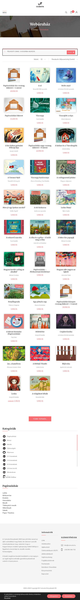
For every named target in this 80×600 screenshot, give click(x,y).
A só (40, 86)
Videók (4, 510)
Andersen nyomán (40, 211)
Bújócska (66, 364)
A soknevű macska (14, 237)
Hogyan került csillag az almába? (14, 271)
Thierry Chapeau (14, 305)
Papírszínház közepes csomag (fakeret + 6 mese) (66, 303)
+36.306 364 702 (70, 550)
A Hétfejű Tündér (40, 364)
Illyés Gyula (66, 211)
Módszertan (6, 495)
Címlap (35, 29)
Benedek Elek (40, 397)
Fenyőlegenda (14, 302)
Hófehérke (40, 332)
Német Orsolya (66, 241)
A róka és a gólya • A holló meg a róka (40, 238)
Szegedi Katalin (40, 335)
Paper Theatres (8, 513)
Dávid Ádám (66, 149)
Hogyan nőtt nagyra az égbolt (66, 271)
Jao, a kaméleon (14, 364)
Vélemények (6, 508)
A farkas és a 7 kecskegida (66, 146)
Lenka (14, 394)
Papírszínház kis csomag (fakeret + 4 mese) (14, 87)
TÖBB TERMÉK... (40, 419)
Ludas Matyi (66, 208)
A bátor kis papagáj (66, 237)
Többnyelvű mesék (9, 505)
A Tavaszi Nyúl (14, 178)
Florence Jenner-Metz (14, 367)
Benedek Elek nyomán (40, 89)
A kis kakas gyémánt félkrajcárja (14, 147)
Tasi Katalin (40, 119)
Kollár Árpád (14, 211)
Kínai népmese (66, 119)
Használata (6, 500)
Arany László (14, 151)
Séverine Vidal (66, 275)
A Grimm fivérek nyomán (66, 89)
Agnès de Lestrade (66, 367)
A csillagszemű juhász (66, 178)
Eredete (5, 498)
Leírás (4, 493)
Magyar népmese (66, 181)
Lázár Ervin (40, 367)
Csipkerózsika (66, 332)
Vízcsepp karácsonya (40, 178)
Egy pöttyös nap (40, 302)
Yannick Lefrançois (14, 181)
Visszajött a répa (66, 116)
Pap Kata (14, 337)
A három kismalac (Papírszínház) (14, 333)
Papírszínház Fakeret (14, 116)
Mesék (4, 503)
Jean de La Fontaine (40, 243)
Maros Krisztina (36, 181)
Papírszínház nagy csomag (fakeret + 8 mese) (40, 147)
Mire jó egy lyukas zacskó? (14, 208)
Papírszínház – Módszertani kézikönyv (40, 271)
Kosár (70, 52)
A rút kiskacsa (40, 208)
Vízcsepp (40, 116)
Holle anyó (66, 86)
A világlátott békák (40, 394)
